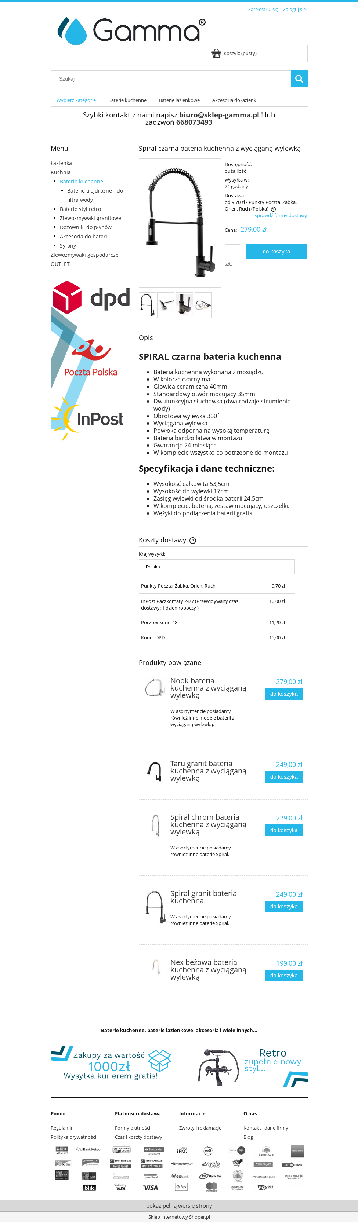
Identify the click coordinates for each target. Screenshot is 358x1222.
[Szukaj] (299, 78)
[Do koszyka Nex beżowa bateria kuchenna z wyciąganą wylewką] (284, 976)
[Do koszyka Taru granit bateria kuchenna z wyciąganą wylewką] (284, 777)
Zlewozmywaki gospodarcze (85, 254)
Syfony (68, 245)
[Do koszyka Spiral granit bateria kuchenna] (284, 907)
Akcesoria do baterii (84, 236)
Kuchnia (61, 172)
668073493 (194, 122)
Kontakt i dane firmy (265, 1127)
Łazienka (61, 163)
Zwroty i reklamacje (200, 1127)
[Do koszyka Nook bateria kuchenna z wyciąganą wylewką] (284, 694)
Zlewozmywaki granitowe (90, 218)
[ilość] (232, 251)
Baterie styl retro (80, 208)
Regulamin (62, 1127)
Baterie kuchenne (81, 181)
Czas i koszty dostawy (138, 1137)
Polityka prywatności (73, 1137)
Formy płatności (132, 1127)
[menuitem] (76, 100)
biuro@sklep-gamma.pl (219, 114)
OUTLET (60, 263)
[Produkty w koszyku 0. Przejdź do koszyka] (234, 53)
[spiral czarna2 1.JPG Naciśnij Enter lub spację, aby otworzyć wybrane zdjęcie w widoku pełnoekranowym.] (180, 223)
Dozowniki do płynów (86, 227)
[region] (179, 1066)
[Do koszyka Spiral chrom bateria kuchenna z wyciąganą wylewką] (284, 830)
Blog (248, 1137)
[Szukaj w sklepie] (172, 79)
